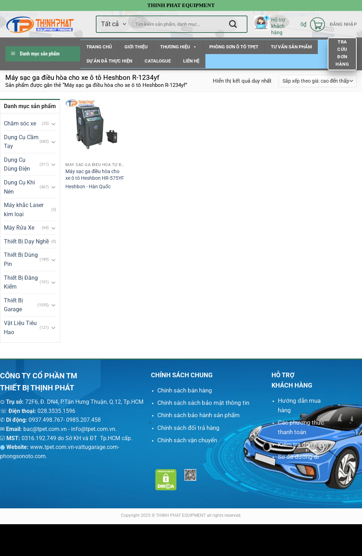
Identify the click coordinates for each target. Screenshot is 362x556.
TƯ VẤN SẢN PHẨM (291, 46)
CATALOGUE (158, 61)
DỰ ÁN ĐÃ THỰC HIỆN (109, 61)
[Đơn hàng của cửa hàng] (318, 81)
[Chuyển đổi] (53, 123)
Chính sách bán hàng (184, 390)
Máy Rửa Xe (19, 227)
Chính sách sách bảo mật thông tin (203, 402)
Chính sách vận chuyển (187, 440)
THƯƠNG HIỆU (178, 47)
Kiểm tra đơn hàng (302, 444)
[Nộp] (232, 24)
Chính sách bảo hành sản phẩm (198, 415)
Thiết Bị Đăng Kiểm (21, 282)
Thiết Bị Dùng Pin (21, 259)
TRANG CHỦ (99, 46)
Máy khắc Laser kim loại (23, 210)
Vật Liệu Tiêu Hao (20, 328)
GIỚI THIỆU (136, 46)
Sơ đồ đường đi (298, 456)
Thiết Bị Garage (13, 305)
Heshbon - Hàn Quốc (88, 187)
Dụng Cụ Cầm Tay (21, 142)
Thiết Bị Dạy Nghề (26, 241)
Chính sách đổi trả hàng (188, 427)
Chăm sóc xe (20, 123)
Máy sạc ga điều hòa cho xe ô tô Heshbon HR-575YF (94, 174)
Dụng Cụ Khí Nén (19, 187)
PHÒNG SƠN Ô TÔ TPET (233, 46)
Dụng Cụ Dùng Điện (17, 164)
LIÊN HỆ (191, 61)
